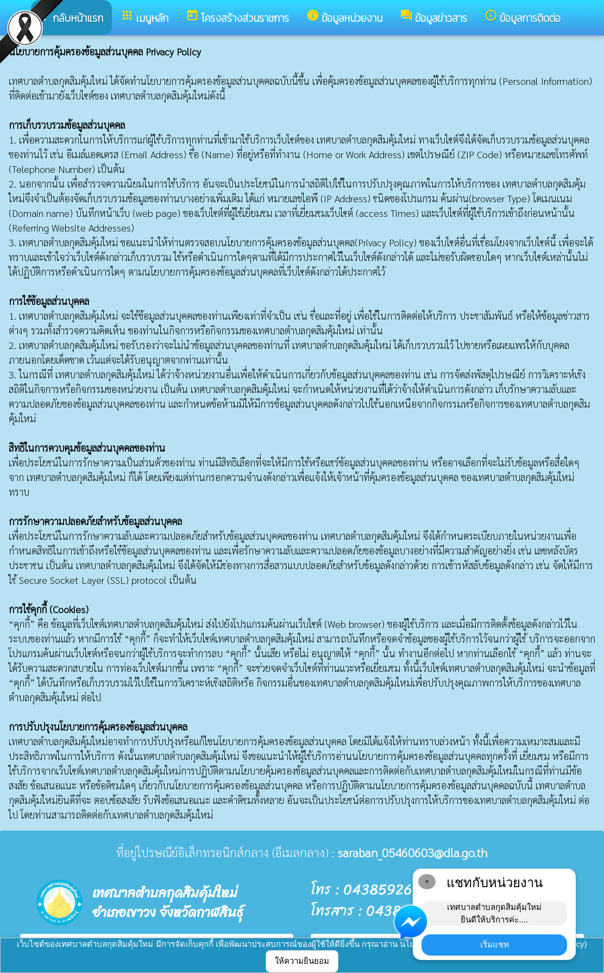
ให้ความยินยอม (302, 960)
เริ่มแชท (494, 944)
